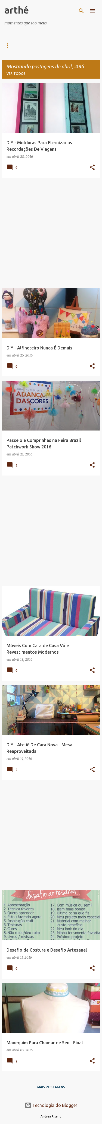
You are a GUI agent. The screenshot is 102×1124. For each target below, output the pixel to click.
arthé (16, 9)
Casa (8, 45)
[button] (92, 167)
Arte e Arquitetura (44, 45)
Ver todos (16, 73)
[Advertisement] (51, 233)
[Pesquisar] (81, 10)
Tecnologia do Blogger (51, 1105)
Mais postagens (51, 1087)
